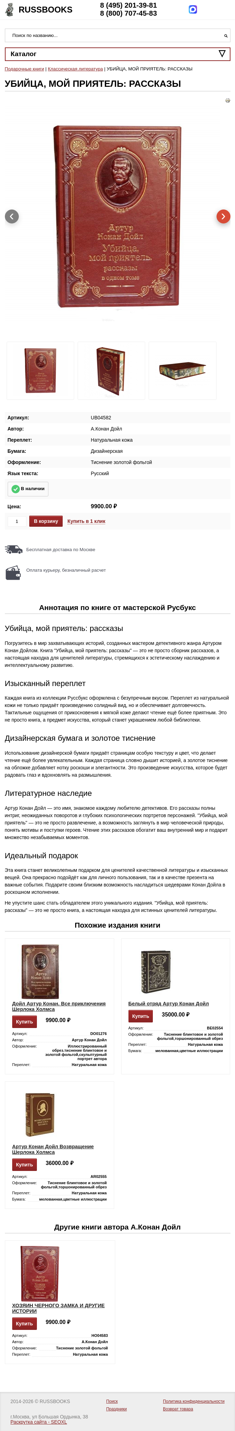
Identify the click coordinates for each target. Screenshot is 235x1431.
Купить (24, 1022)
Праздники (116, 1409)
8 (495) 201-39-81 (128, 5)
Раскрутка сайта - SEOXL (38, 1422)
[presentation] (12, 216)
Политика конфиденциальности (194, 1401)
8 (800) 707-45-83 (128, 13)
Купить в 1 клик (86, 521)
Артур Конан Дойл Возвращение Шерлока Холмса (53, 1149)
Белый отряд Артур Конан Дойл (168, 1003)
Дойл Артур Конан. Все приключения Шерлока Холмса (59, 1006)
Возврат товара (178, 1409)
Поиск (112, 1401)
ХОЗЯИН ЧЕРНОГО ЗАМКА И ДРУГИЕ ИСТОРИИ (58, 1308)
